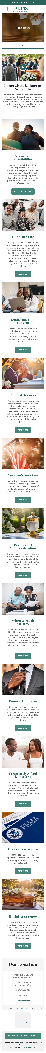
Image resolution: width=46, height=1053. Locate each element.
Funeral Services (23, 395)
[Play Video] (23, 67)
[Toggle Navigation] (30, 45)
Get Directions (23, 1001)
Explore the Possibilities (23, 158)
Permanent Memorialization (23, 547)
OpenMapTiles (27, 1009)
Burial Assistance (23, 916)
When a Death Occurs (23, 622)
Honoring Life (23, 237)
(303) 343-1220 (27, 2)
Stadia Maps (16, 1009)
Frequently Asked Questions (23, 775)
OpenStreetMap (38, 1009)
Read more (24, 273)
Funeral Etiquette (23, 701)
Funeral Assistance (23, 849)
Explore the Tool (23, 191)
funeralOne (31, 1047)
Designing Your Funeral (23, 321)
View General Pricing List (23, 1036)
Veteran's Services (23, 475)
